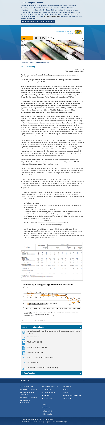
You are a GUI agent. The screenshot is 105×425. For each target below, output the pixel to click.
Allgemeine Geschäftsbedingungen (56, 422)
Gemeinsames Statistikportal (25, 401)
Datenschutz (25, 422)
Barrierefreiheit (37, 422)
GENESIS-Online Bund (29, 397)
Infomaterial (67, 399)
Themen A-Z (46, 408)
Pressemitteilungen (42, 62)
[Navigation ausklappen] (27, 38)
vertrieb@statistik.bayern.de (69, 235)
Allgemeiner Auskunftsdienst (72, 396)
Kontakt (65, 389)
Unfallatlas (47, 396)
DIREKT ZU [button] (24, 381)
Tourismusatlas (48, 399)
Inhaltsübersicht (47, 411)
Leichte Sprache (47, 414)
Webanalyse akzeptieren (30, 21)
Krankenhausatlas (49, 392)
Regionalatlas (48, 389)
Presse (32, 62)
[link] (51, 332)
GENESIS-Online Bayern (30, 389)
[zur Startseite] (36, 38)
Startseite (25, 62)
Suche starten (81, 37)
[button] (51, 327)
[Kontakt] (43, 38)
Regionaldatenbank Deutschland (27, 393)
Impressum (49, 419)
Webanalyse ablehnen (47, 21)
